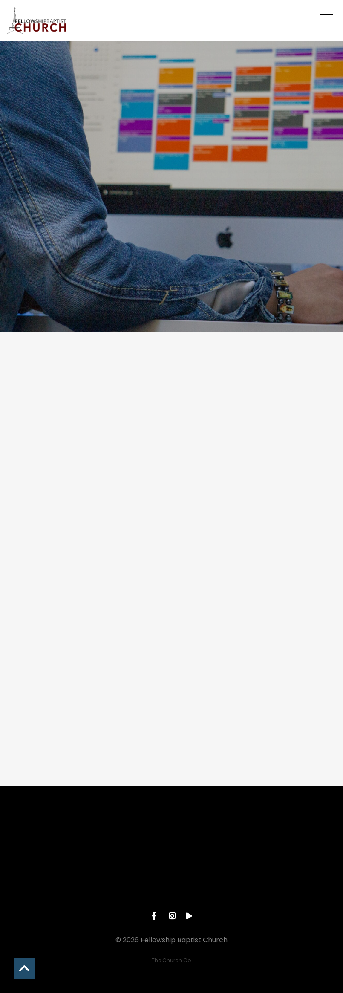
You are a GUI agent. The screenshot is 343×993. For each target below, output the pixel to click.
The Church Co (171, 960)
